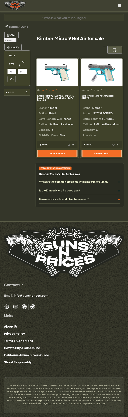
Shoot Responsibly (18, 362)
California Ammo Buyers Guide (26, 355)
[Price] (14, 64)
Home (11, 26)
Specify (13, 47)
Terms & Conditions (18, 341)
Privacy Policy (14, 333)
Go (12, 79)
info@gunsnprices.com (31, 295)
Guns (24, 26)
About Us (11, 326)
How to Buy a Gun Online (22, 348)
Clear (11, 35)
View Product (57, 153)
